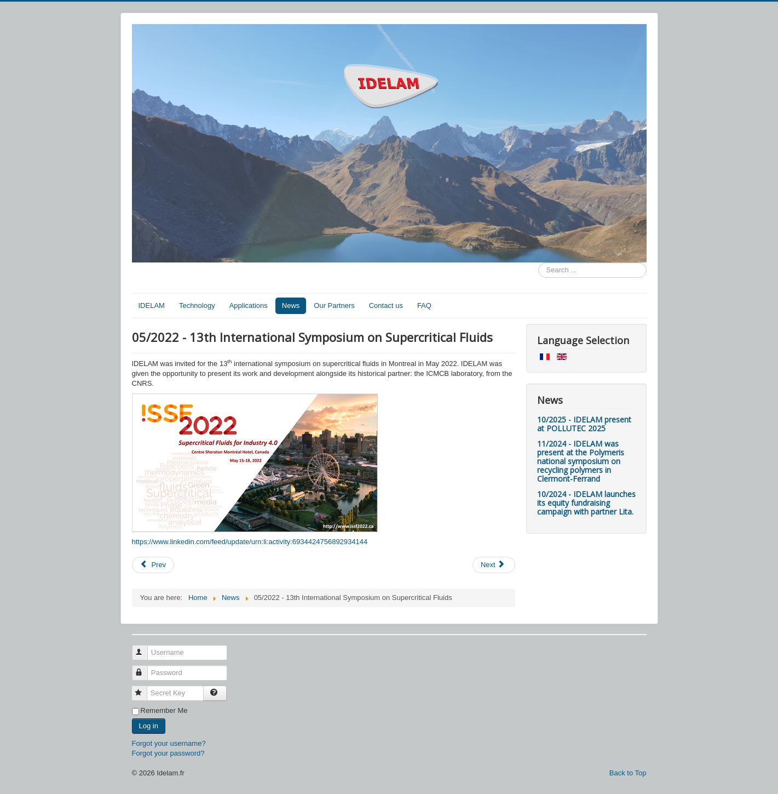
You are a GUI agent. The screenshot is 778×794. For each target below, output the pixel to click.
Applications (248, 305)
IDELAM (152, 305)
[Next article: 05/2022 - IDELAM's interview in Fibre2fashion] (493, 565)
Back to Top (628, 773)
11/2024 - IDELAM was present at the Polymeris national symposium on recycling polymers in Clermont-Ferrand (580, 461)
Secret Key (144, 688)
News (291, 305)
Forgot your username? (169, 743)
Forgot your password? (168, 753)
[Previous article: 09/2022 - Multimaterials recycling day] (153, 565)
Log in (148, 726)
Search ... (538, 262)
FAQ (424, 305)
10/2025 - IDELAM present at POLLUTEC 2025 (584, 423)
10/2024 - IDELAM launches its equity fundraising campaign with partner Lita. (586, 503)
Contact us (386, 305)
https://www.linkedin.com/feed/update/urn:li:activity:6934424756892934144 (250, 542)
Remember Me (164, 710)
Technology (197, 305)
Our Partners (334, 305)
